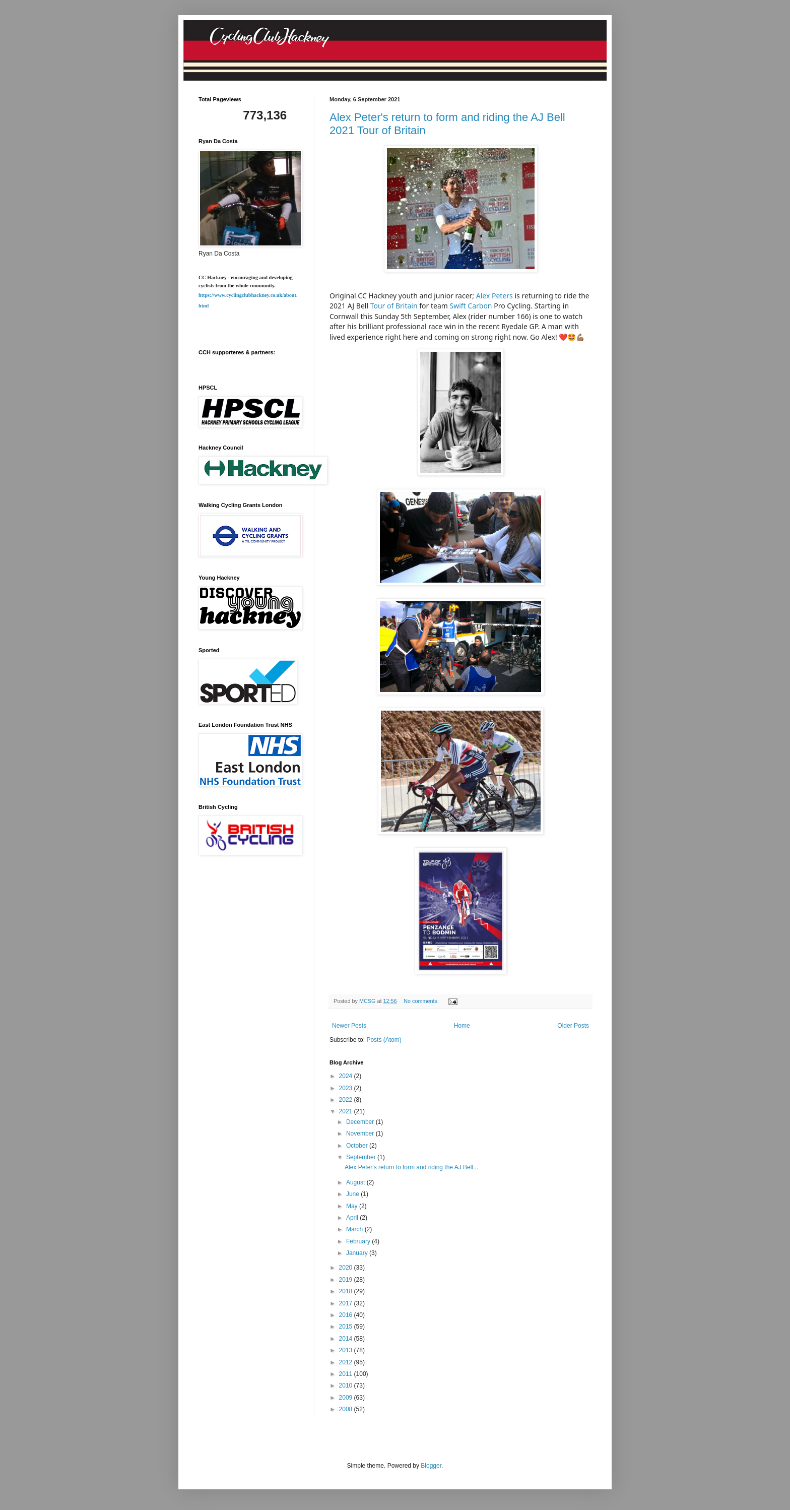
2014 (346, 1338)
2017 (346, 1303)
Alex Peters (494, 295)
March (355, 1229)
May (352, 1206)
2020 (346, 1267)
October (357, 1145)
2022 (346, 1099)
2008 (346, 1409)
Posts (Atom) (383, 1039)
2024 (346, 1076)
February (359, 1241)
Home (462, 1025)
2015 (346, 1326)
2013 (346, 1350)
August (356, 1182)
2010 (346, 1385)
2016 (346, 1314)
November (361, 1133)
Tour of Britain (394, 305)
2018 (346, 1291)
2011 (346, 1373)
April (353, 1217)
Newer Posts (349, 1025)
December (361, 1121)
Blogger (431, 1465)
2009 (346, 1397)
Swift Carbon (470, 305)
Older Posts (573, 1025)
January (357, 1252)
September (361, 1157)
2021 (346, 1111)
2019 (346, 1279)
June (353, 1194)
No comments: (422, 1001)
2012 (346, 1362)
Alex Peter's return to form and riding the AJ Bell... (411, 1167)
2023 (346, 1088)
